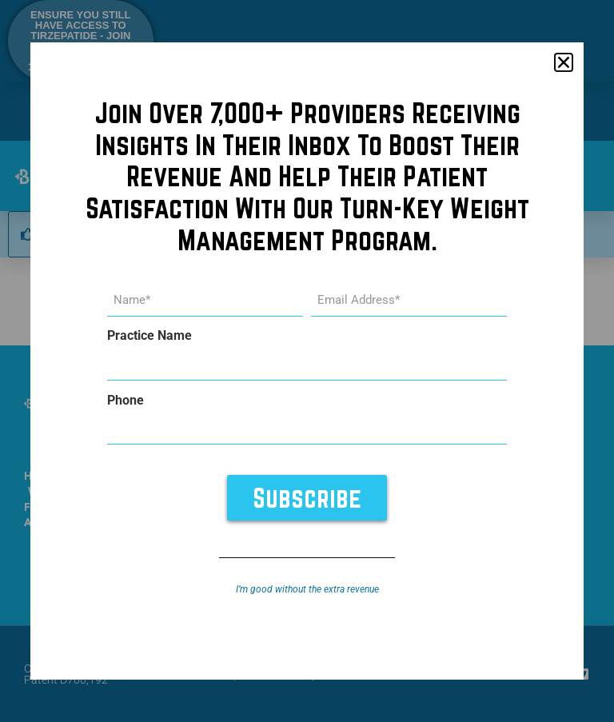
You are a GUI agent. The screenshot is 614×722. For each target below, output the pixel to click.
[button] (564, 62)
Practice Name (149, 335)
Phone (125, 400)
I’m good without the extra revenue (307, 589)
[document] (307, 361)
